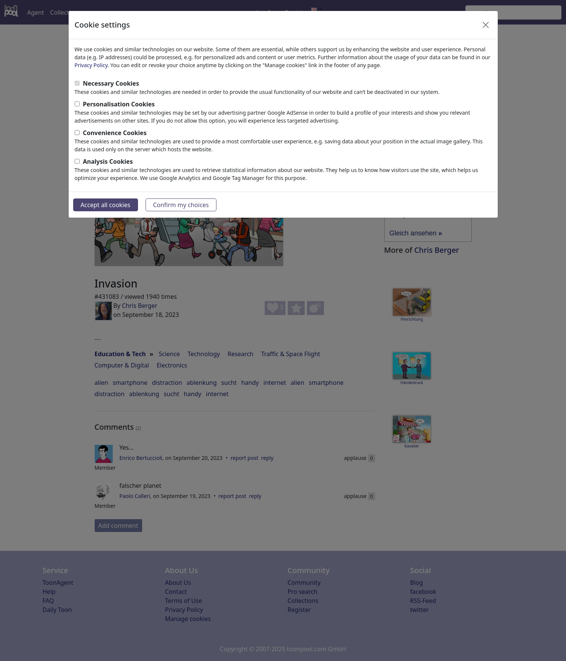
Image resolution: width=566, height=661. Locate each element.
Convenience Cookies (115, 133)
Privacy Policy (91, 65)
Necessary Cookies (111, 83)
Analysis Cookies (108, 161)
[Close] (486, 25)
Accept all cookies (105, 205)
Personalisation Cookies (119, 104)
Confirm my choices (181, 205)
